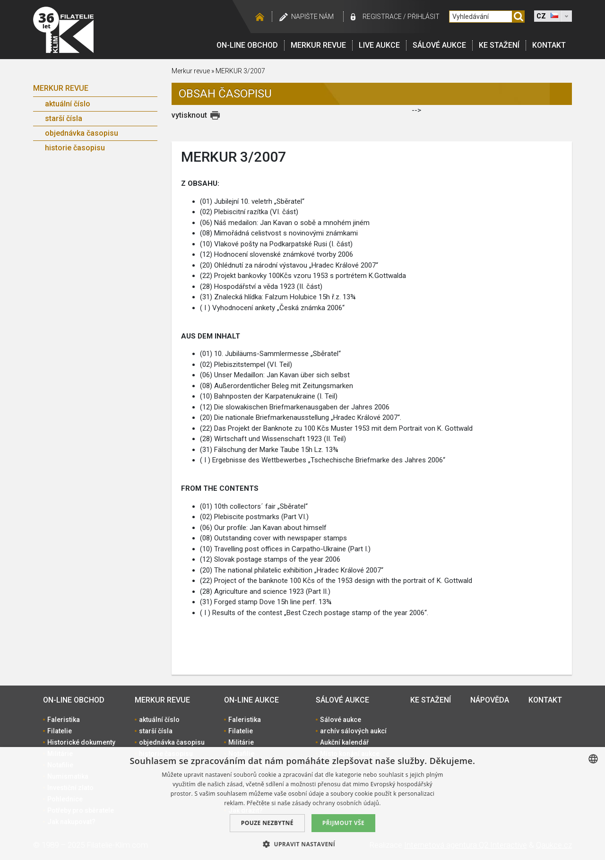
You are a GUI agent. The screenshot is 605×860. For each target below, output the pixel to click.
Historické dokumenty (81, 742)
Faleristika (63, 719)
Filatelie (59, 731)
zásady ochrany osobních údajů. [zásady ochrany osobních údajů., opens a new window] (336, 803)
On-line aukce (251, 699)
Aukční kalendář (344, 742)
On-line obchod (247, 45)
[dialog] (302, 803)
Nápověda (489, 699)
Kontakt (549, 45)
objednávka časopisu (81, 133)
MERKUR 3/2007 (240, 71)
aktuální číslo (67, 103)
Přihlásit (423, 16)
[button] (302, 844)
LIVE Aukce (379, 45)
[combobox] (593, 759)
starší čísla (63, 118)
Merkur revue (318, 45)
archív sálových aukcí (353, 731)
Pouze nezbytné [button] (267, 823)
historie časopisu (75, 147)
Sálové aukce (439, 45)
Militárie (241, 742)
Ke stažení (499, 45)
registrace (382, 16)
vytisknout (189, 115)
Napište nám (312, 16)
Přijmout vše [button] (343, 823)
